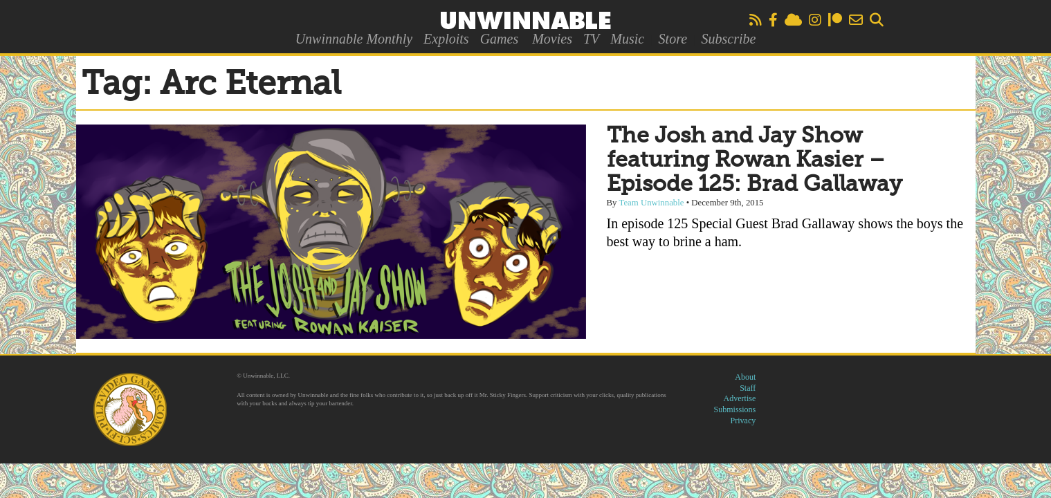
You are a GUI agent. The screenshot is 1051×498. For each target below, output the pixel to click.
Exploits (446, 38)
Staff (748, 388)
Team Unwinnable (651, 203)
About (745, 377)
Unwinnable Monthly (353, 38)
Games (499, 38)
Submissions (735, 409)
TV (591, 38)
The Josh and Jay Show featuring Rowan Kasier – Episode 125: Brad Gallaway (754, 160)
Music (627, 38)
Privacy (743, 420)
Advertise (740, 398)
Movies (552, 38)
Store (673, 38)
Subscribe (728, 38)
